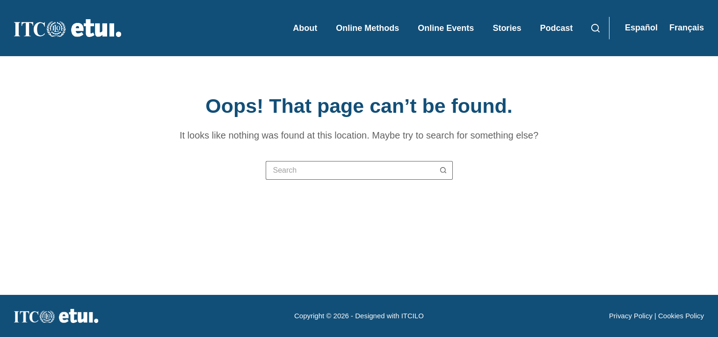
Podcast (556, 28)
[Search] (595, 28)
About (305, 28)
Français (686, 27)
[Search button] (443, 170)
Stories (507, 28)
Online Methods (367, 28)
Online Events (446, 28)
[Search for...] (350, 170)
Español (641, 27)
